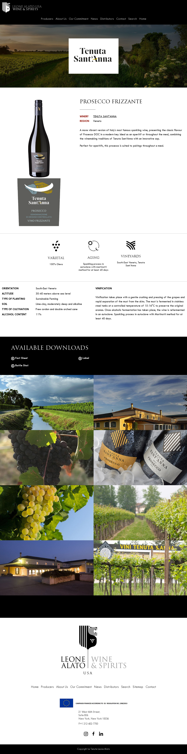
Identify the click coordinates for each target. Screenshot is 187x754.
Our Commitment (78, 19)
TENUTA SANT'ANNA (105, 117)
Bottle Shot (19, 365)
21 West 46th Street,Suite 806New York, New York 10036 (93, 715)
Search (132, 19)
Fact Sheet (19, 358)
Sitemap (138, 687)
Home (142, 19)
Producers (47, 19)
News (94, 19)
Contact (121, 19)
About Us (61, 19)
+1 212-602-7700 (89, 724)
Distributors (107, 19)
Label (83, 358)
